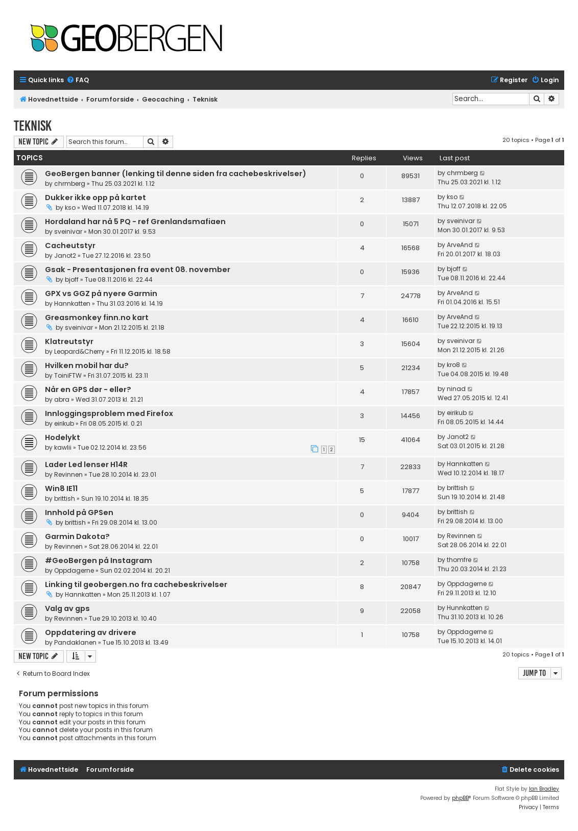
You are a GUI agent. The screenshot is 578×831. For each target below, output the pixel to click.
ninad (456, 388)
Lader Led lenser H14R (86, 464)
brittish (64, 498)
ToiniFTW (68, 375)
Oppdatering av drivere (90, 632)
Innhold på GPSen (79, 512)
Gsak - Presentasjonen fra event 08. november (137, 269)
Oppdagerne (74, 570)
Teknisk (33, 126)
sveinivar (68, 231)
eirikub (64, 423)
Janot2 (65, 255)
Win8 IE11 (61, 488)
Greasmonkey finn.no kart (97, 317)
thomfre (459, 559)
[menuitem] (77, 80)
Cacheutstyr (70, 245)
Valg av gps (67, 608)
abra (61, 399)
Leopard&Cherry (79, 351)
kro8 (453, 364)
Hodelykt (62, 437)
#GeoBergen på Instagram (98, 560)
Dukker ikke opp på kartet (95, 197)
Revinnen (68, 474)
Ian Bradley (544, 789)
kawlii (62, 447)
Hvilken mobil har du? (87, 365)
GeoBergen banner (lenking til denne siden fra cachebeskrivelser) (175, 173)
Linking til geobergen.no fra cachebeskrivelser (136, 584)
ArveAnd (460, 244)
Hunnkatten (465, 607)
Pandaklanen (75, 642)
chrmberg (69, 183)
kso (70, 207)
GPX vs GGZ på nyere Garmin (101, 293)
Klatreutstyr (69, 341)
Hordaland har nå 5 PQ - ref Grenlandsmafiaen (135, 221)
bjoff (72, 279)
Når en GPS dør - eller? (88, 389)
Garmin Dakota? (77, 536)
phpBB (460, 798)
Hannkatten (72, 303)
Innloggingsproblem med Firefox (109, 413)
